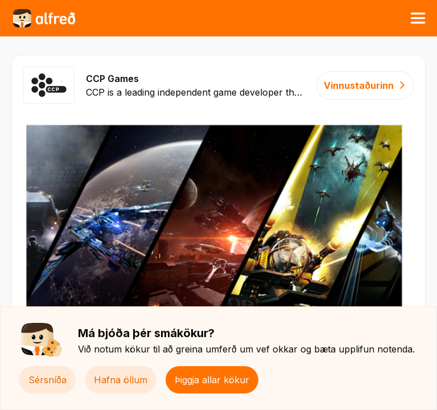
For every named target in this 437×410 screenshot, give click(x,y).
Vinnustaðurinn (365, 85)
